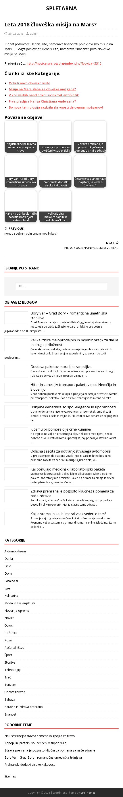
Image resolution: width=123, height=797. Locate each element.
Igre (7, 588)
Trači (8, 677)
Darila (8, 558)
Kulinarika (11, 595)
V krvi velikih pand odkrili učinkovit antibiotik (44, 95)
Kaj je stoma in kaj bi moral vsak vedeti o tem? (68, 513)
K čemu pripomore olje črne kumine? (61, 429)
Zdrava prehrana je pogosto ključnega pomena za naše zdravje (72, 493)
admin (34, 34)
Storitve (9, 662)
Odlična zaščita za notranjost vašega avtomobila (71, 451)
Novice (9, 618)
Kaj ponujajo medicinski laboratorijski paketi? (68, 469)
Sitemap (10, 776)
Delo (7, 566)
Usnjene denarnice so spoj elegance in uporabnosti (73, 407)
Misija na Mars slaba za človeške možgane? (42, 89)
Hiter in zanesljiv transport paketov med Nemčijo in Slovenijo (73, 387)
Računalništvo (14, 647)
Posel (8, 640)
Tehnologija (12, 670)
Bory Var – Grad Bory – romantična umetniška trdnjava (69, 315)
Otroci (8, 625)
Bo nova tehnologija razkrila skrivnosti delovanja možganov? (56, 107)
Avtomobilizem (15, 551)
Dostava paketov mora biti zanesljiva (61, 366)
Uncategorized (14, 692)
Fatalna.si (11, 581)
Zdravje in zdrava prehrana (23, 707)
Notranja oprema (16, 610)
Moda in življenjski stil (19, 603)
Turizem (10, 684)
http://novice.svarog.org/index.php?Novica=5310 (64, 63)
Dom (8, 573)
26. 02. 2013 (15, 34)
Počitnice (10, 633)
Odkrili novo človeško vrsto (29, 83)
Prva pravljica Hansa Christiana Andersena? (42, 101)
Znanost (10, 714)
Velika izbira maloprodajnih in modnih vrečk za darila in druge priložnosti (74, 342)
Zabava (9, 699)
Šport (8, 655)
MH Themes (88, 793)
